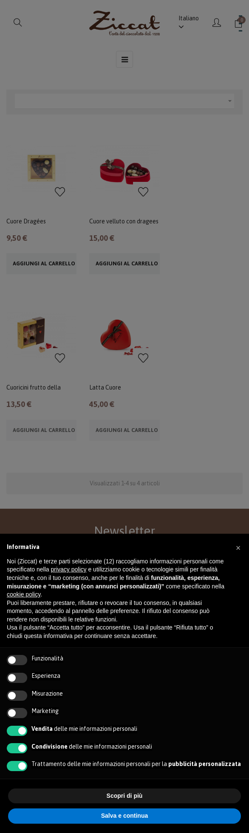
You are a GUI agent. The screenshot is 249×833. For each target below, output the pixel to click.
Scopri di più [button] (125, 795)
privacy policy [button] (69, 569)
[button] (238, 547)
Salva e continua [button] (124, 815)
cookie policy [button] (23, 594)
